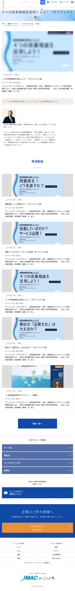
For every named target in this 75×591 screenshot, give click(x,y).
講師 (60, 7)
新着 (18, 558)
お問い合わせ (50, 527)
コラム (48, 7)
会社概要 (47, 562)
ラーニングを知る (12, 7)
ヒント (37, 7)
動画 (42, 7)
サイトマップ (62, 2)
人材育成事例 (68, 7)
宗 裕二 (17, 74)
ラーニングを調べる (26, 7)
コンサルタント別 (7, 74)
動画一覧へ (44, 424)
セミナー (54, 7)
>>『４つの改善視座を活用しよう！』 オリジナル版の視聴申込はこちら (30, 101)
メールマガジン (50, 2)
